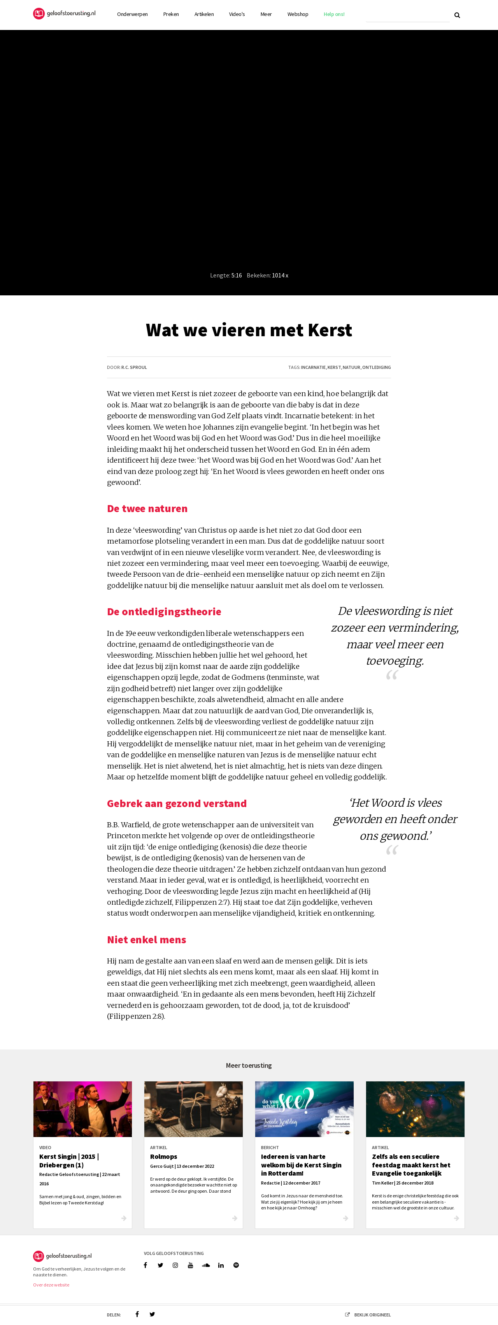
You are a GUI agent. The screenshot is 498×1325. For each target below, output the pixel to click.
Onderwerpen (132, 14)
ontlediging (376, 367)
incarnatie (313, 367)
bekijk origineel (365, 1315)
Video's (237, 14)
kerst (334, 367)
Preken (171, 14)
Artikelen (204, 14)
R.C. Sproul (134, 367)
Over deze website (51, 1285)
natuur (351, 367)
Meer (266, 14)
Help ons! (334, 14)
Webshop (298, 14)
